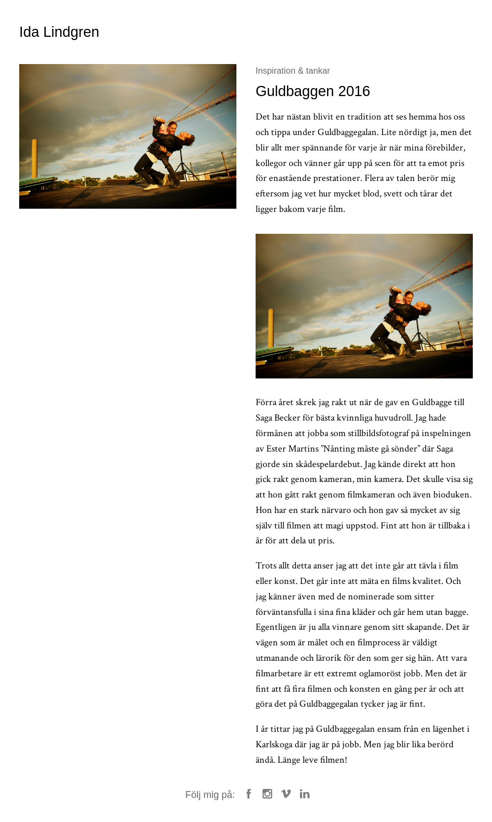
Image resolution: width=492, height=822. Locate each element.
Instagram (267, 794)
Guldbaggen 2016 (313, 91)
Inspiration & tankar (293, 70)
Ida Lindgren (59, 32)
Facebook (248, 794)
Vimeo (286, 794)
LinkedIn (305, 794)
